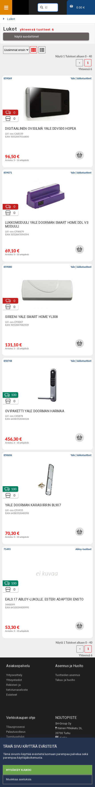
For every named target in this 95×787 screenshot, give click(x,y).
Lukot (9, 19)
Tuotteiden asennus (67, 675)
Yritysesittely (14, 675)
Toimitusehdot (15, 736)
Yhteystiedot (14, 680)
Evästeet (11, 694)
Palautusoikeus (16, 731)
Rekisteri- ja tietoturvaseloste (17, 687)
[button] (79, 155)
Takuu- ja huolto (65, 680)
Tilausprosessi (15, 726)
